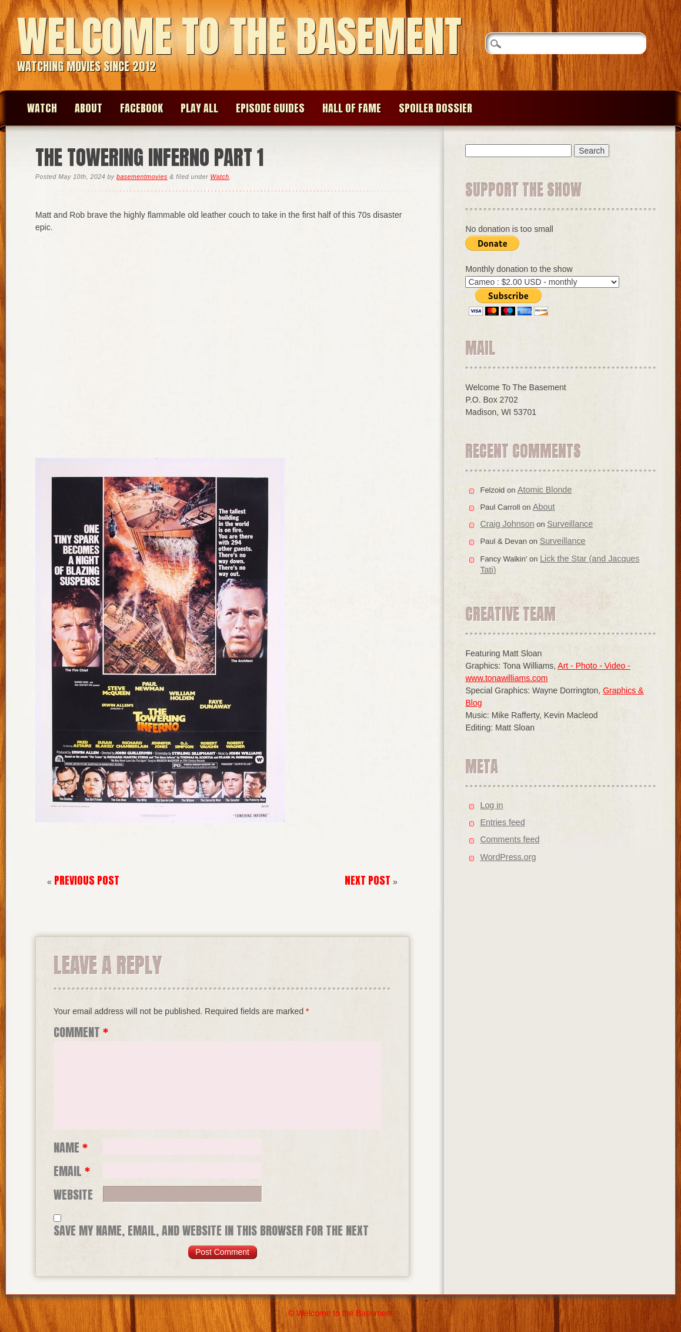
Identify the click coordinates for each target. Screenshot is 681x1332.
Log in (491, 805)
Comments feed (509, 839)
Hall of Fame (351, 108)
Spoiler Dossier (435, 108)
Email (72, 1171)
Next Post (367, 880)
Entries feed (502, 822)
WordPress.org (508, 857)
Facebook (141, 108)
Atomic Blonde (545, 489)
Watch (42, 108)
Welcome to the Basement (239, 36)
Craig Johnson (507, 524)
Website (73, 1195)
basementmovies (142, 176)
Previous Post (86, 880)
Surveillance (570, 524)
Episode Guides (270, 108)
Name (71, 1148)
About (88, 108)
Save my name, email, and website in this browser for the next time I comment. (211, 1231)
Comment (81, 1032)
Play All (199, 108)
